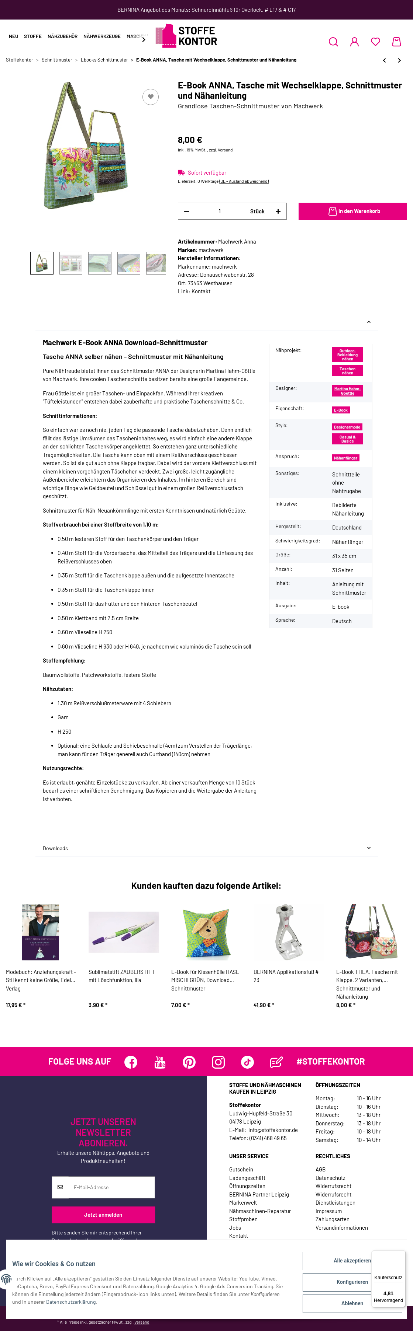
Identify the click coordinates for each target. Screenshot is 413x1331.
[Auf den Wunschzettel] (150, 97)
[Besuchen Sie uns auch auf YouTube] (160, 1062)
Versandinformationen (342, 1227)
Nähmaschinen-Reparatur (260, 1211)
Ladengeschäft (247, 1177)
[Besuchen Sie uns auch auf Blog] (276, 1062)
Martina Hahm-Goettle (347, 390)
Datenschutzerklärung (76, 1240)
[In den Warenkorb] (353, 211)
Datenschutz (330, 1177)
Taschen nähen (347, 370)
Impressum (329, 1211)
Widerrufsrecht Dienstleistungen (335, 1198)
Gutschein (241, 1169)
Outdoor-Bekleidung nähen (347, 354)
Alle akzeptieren (346, 1266)
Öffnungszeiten (247, 1185)
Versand (225, 149)
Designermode (347, 427)
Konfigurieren (346, 1286)
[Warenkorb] (396, 41)
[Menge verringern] (186, 211)
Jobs (235, 1227)
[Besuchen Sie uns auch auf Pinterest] (189, 1062)
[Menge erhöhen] (278, 211)
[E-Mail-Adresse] (111, 1187)
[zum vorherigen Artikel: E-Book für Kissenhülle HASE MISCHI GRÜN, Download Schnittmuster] (384, 60)
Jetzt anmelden (103, 1214)
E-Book (341, 410)
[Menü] (401, 1254)
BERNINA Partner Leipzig (259, 1194)
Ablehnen (346, 1305)
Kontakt (201, 291)
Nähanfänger (345, 457)
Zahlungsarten (333, 1219)
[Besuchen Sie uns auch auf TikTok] (247, 1062)
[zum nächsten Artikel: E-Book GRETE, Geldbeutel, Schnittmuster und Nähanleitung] (399, 60)
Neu (13, 36)
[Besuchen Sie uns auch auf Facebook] (130, 1062)
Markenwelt (243, 1202)
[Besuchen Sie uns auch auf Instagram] (218, 1062)
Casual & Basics (348, 438)
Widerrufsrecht (333, 1185)
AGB (321, 1169)
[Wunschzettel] (375, 41)
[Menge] (220, 211)
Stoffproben (243, 1219)
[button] (333, 41)
